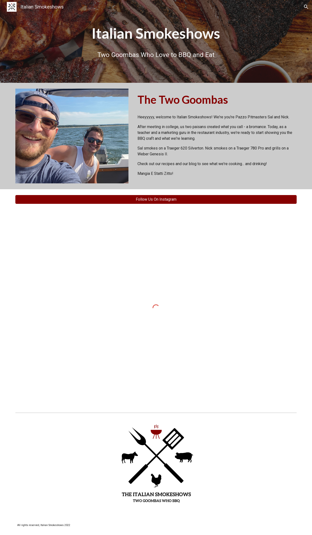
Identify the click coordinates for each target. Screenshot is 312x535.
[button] (306, 7)
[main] (156, 33)
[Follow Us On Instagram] (156, 199)
